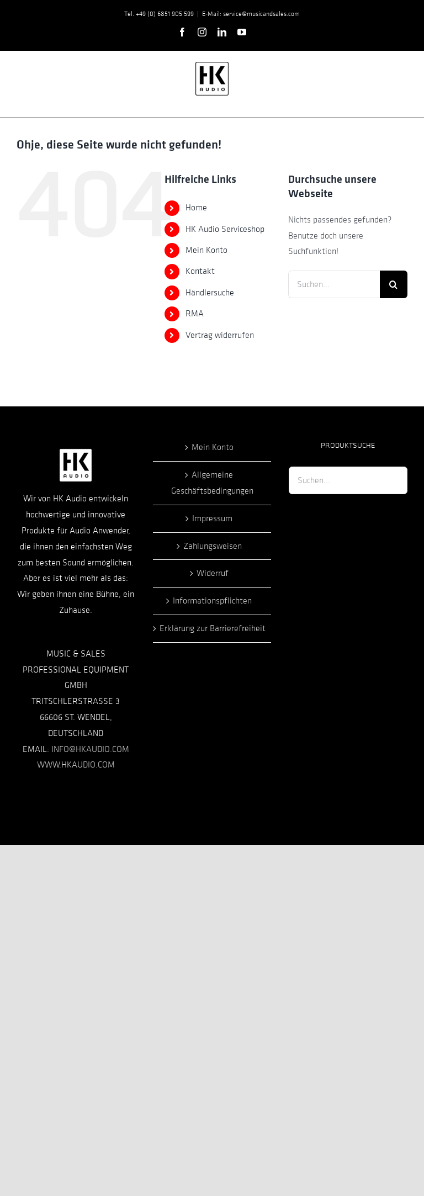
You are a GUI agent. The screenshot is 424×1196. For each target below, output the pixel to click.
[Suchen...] (334, 284)
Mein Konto (206, 250)
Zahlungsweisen (212, 546)
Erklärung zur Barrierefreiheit (213, 628)
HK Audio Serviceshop (225, 229)
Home (196, 207)
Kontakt (200, 271)
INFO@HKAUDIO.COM (90, 749)
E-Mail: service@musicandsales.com (251, 13)
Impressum (212, 518)
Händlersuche (210, 292)
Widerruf (213, 573)
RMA (195, 313)
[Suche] (393, 284)
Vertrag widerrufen (220, 335)
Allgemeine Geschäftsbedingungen (212, 482)
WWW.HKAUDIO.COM (76, 764)
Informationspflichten (212, 600)
